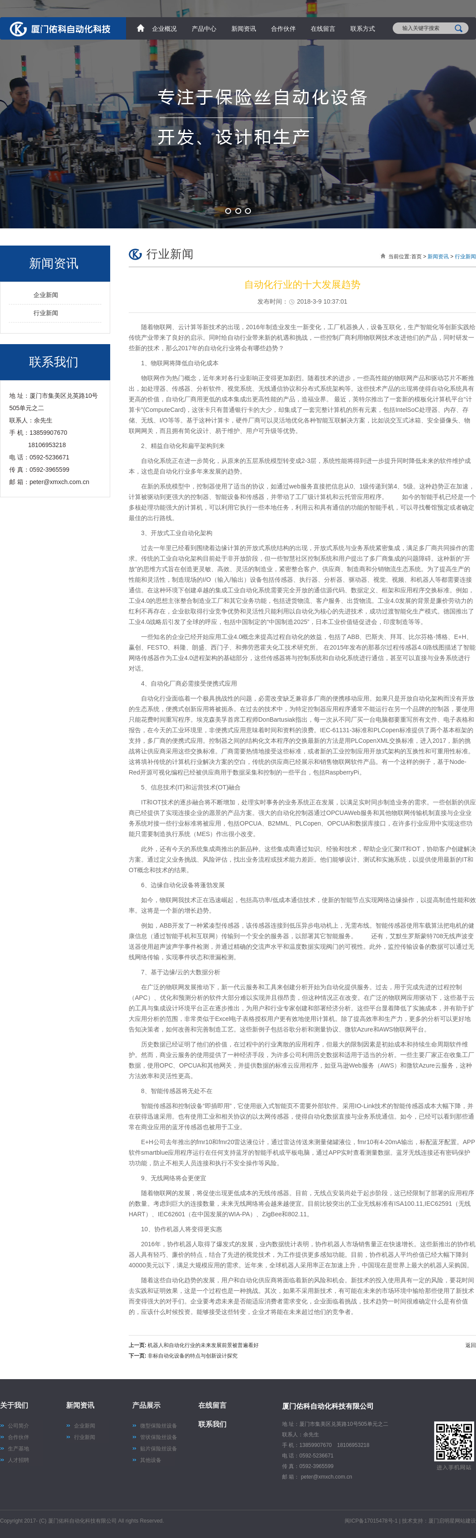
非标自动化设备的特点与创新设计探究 (193, 1356)
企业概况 (164, 28)
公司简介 (18, 1426)
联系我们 (212, 1424)
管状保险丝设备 (158, 1437)
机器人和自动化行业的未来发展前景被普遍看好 (203, 1345)
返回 (470, 1345)
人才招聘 (18, 1460)
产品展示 (146, 1405)
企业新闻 (45, 295)
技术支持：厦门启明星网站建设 (439, 1521)
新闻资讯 (243, 28)
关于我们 (14, 1405)
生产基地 (18, 1449)
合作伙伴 (283, 28)
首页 (416, 256)
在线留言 (323, 28)
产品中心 (204, 28)
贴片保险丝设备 (158, 1449)
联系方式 (362, 28)
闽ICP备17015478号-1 (371, 1521)
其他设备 (150, 1460)
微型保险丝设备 (158, 1426)
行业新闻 (45, 313)
